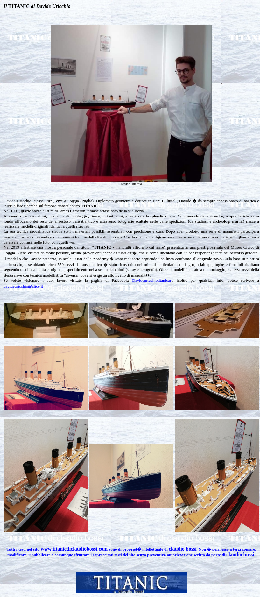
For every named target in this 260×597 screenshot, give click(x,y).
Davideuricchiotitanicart (152, 280)
